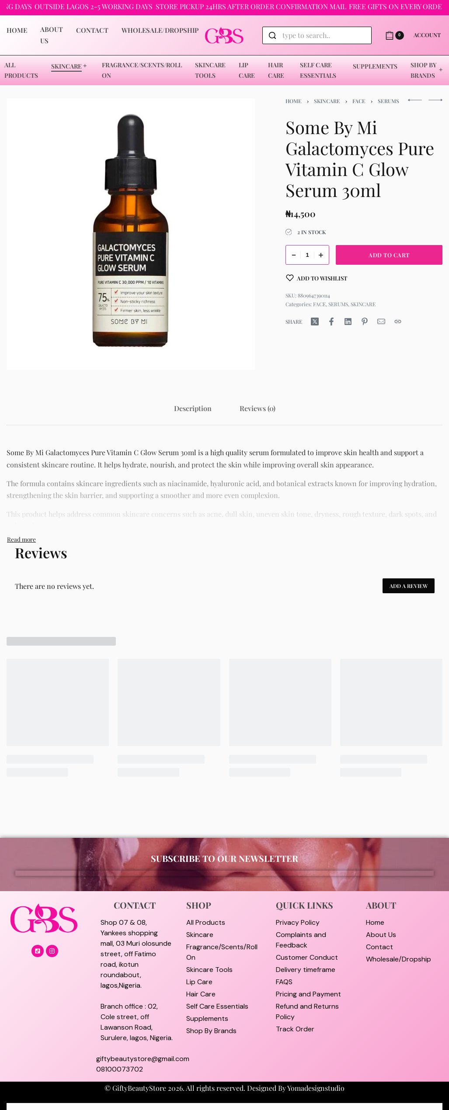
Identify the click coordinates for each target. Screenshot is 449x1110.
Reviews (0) (257, 408)
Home (293, 100)
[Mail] (381, 321)
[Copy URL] (398, 321)
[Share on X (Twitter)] (315, 321)
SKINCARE (327, 100)
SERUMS (388, 100)
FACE (358, 100)
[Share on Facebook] (331, 321)
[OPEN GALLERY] (131, 234)
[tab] (193, 408)
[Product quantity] (307, 255)
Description (193, 408)
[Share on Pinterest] (365, 321)
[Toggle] (21, 539)
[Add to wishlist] (316, 277)
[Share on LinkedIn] (348, 321)
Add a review (409, 585)
